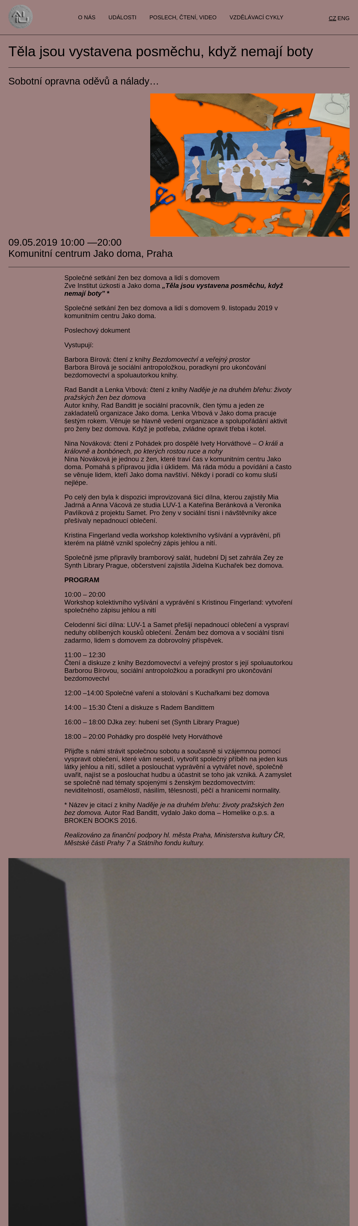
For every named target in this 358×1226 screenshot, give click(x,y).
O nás (86, 17)
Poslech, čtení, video (182, 17)
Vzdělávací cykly (257, 17)
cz (332, 18)
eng (344, 18)
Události (122, 17)
